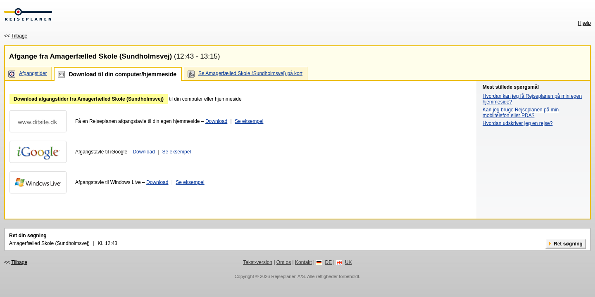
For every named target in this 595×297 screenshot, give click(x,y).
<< (15, 36)
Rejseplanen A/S (288, 276)
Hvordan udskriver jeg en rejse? (517, 123)
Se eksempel (249, 121)
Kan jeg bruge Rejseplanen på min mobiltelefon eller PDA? (521, 112)
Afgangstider (33, 73)
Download (216, 121)
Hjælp (584, 23)
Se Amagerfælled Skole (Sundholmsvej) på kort (250, 73)
